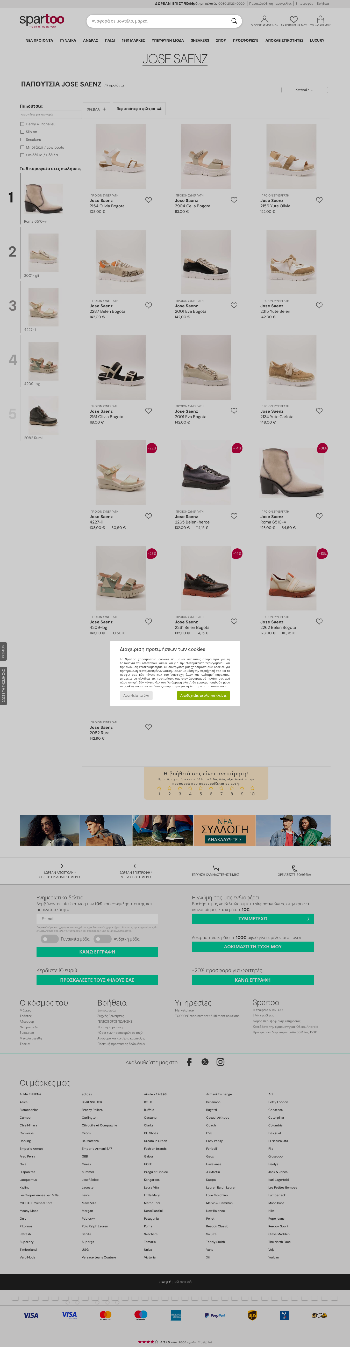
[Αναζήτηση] (234, 21)
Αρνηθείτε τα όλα (136, 695)
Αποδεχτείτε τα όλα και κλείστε (203, 695)
